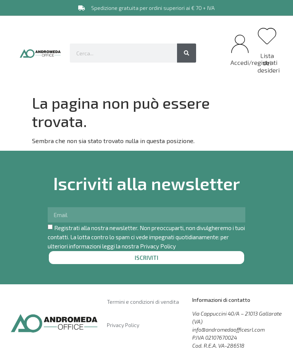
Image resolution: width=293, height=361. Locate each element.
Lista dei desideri (269, 63)
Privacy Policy (158, 246)
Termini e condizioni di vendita (143, 301)
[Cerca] (186, 53)
